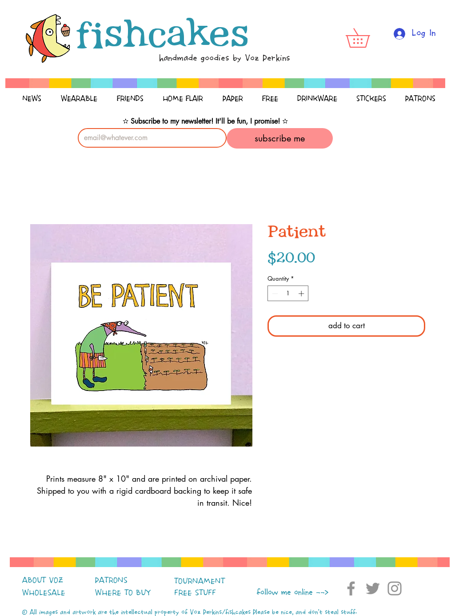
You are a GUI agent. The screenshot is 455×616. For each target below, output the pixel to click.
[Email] (149, 138)
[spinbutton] (288, 293)
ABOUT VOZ (42, 580)
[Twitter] (372, 588)
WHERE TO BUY (123, 592)
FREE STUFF (195, 592)
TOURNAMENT (199, 581)
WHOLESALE (43, 592)
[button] (367, 38)
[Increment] (302, 293)
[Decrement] (274, 293)
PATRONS (111, 580)
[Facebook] (351, 588)
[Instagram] (394, 588)
